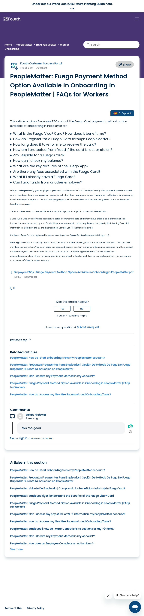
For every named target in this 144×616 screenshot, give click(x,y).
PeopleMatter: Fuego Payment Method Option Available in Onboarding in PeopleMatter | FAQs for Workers (70, 505)
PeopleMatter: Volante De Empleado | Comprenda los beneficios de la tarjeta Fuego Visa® (67, 488)
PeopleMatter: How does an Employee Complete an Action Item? (52, 543)
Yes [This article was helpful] (62, 308)
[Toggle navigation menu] (137, 19)
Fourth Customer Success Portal (41, 63)
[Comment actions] (130, 431)
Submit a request (88, 327)
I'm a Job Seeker (46, 45)
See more (16, 549)
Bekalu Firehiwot (36, 415)
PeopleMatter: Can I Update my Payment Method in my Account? (52, 376)
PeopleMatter (24, 45)
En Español (125, 113)
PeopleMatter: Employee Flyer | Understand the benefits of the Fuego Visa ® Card (62, 496)
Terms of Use (13, 608)
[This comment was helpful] (130, 426)
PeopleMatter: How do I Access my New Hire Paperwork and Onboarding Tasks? (60, 394)
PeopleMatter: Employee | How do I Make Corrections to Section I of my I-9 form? (62, 529)
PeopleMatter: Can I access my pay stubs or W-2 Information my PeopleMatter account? (67, 514)
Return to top (21, 339)
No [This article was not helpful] (81, 308)
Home (8, 45)
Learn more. (44, 4)
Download (30, 277)
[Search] (111, 44)
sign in (23, 438)
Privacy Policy (35, 608)
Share (124, 64)
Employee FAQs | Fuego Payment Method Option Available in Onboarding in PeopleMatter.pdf (74, 272)
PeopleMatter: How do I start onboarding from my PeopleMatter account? (57, 358)
